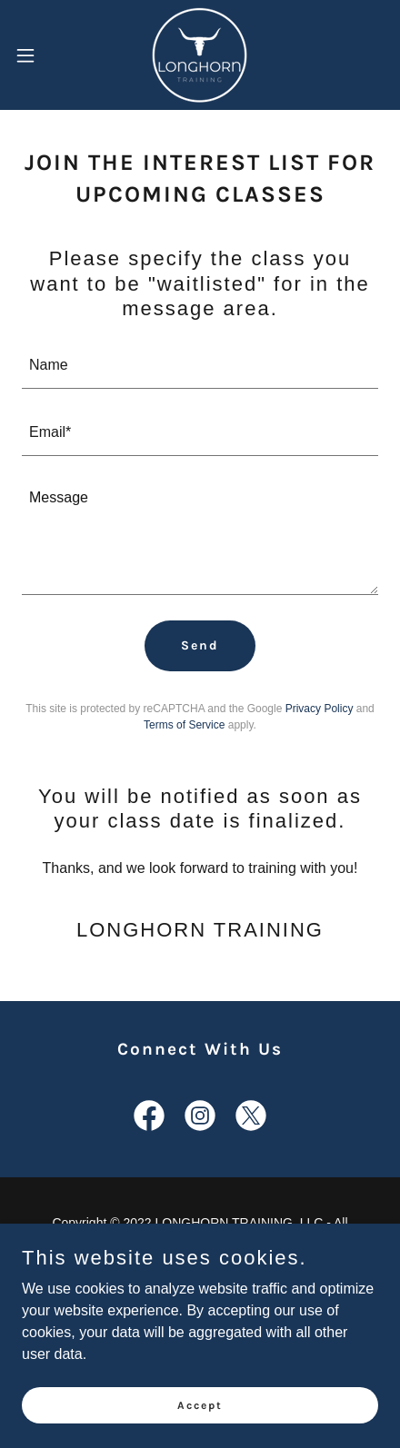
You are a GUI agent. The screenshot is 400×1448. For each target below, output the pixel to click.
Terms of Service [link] (184, 725)
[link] (199, 55)
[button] (36, 55)
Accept (200, 1404)
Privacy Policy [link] (319, 708)
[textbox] (200, 366)
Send (200, 645)
